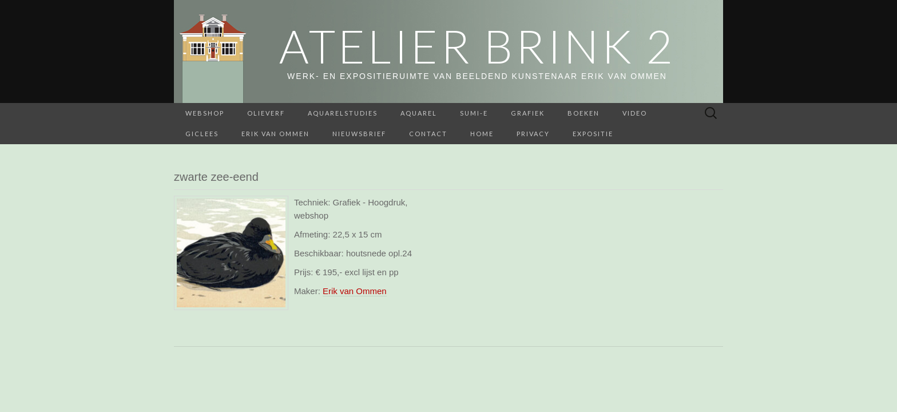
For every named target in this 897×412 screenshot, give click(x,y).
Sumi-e (474, 113)
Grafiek (528, 113)
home (482, 133)
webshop (204, 113)
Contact (428, 133)
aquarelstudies (343, 113)
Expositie (593, 133)
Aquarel (418, 113)
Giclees (202, 133)
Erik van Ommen (275, 133)
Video (634, 113)
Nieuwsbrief (359, 133)
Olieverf (266, 113)
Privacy (533, 133)
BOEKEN (583, 113)
